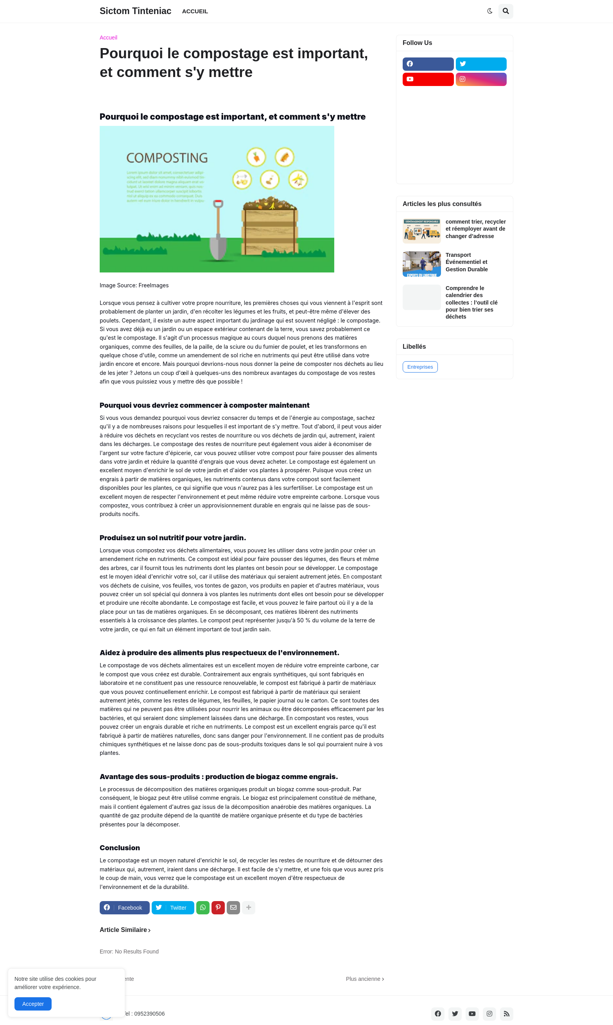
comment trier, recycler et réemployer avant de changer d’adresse (476, 229)
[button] (489, 11)
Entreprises (420, 367)
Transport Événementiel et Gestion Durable (467, 262)
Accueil (108, 37)
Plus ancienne (363, 979)
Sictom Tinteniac (136, 11)
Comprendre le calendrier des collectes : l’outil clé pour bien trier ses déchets (472, 302)
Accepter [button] (33, 1004)
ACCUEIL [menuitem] (195, 11)
